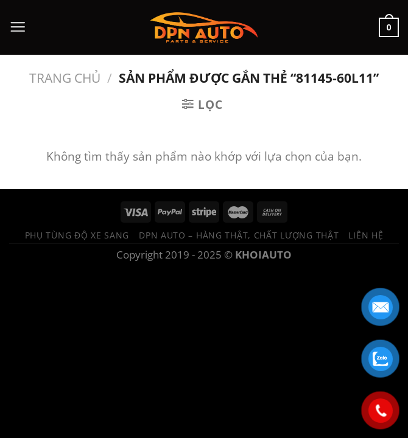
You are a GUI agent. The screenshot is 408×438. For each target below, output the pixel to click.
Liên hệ (365, 235)
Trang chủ (64, 77)
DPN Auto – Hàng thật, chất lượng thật (239, 235)
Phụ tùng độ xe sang (77, 235)
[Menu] (17, 27)
